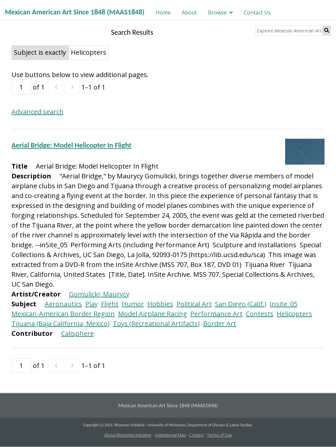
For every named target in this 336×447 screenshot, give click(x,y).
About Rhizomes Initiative (127, 435)
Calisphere (77, 333)
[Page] (21, 87)
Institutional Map (170, 435)
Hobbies (160, 303)
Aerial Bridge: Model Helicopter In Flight (71, 145)
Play (91, 303)
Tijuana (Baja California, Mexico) (60, 323)
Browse (217, 12)
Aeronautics (63, 303)
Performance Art (216, 313)
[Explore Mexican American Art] (289, 30)
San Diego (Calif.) (240, 303)
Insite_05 (283, 303)
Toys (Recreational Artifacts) (156, 323)
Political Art (194, 303)
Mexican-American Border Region (63, 313)
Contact (196, 435)
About (189, 12)
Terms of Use (219, 435)
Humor (133, 303)
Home (163, 12)
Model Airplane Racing (152, 313)
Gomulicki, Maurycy (99, 294)
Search (327, 30)
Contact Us (257, 12)
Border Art (219, 323)
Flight (109, 303)
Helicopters (294, 313)
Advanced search (37, 111)
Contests (259, 313)
